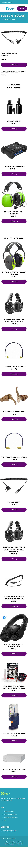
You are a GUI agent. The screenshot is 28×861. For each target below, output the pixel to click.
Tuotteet (22, 8)
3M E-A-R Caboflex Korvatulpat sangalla (14, 457)
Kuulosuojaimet (12, 53)
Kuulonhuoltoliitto (9, 811)
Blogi (5, 820)
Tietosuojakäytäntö (10, 844)
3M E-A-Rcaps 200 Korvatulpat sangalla (14, 367)
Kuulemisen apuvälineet (10, 817)
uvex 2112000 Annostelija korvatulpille (14, 733)
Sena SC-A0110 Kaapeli (14, 502)
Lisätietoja (14, 64)
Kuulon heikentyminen (10, 814)
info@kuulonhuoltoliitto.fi (7, 2)
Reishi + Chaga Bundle (14, 121)
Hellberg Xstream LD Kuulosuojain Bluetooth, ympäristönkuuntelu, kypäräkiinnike (14, 549)
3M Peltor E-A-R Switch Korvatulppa (14, 412)
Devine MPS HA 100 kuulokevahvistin (14, 166)
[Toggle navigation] (3, 8)
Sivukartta (20, 844)
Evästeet (20, 842)
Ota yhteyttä (13, 842)
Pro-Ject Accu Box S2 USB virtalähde (14, 769)
